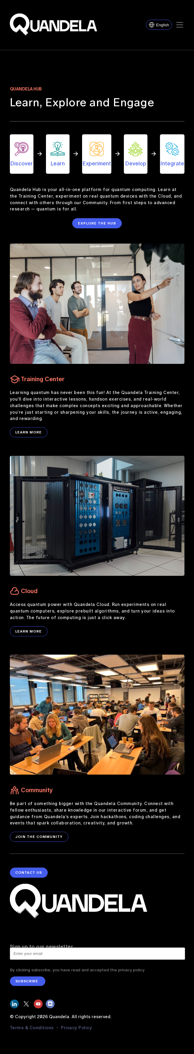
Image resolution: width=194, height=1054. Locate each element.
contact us (28, 883)
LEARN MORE (28, 438)
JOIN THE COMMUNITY (39, 842)
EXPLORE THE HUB (97, 223)
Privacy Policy (76, 1033)
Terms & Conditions (32, 1033)
